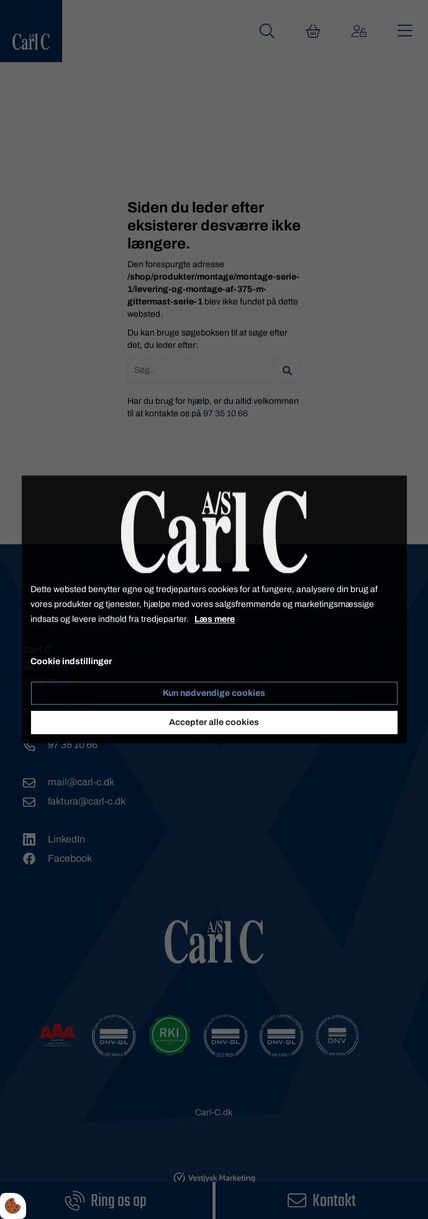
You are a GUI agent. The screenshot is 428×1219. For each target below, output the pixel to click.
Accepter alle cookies (214, 723)
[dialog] (213, 609)
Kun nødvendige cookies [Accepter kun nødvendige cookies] (214, 693)
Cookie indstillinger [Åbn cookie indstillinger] (71, 662)
